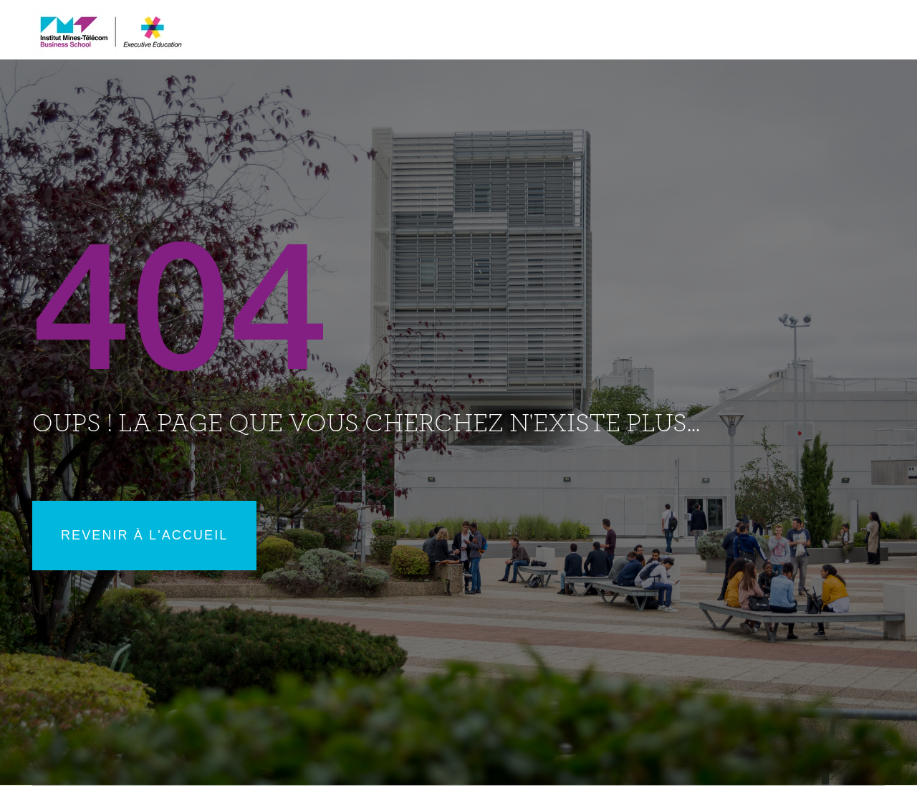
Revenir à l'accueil (144, 535)
